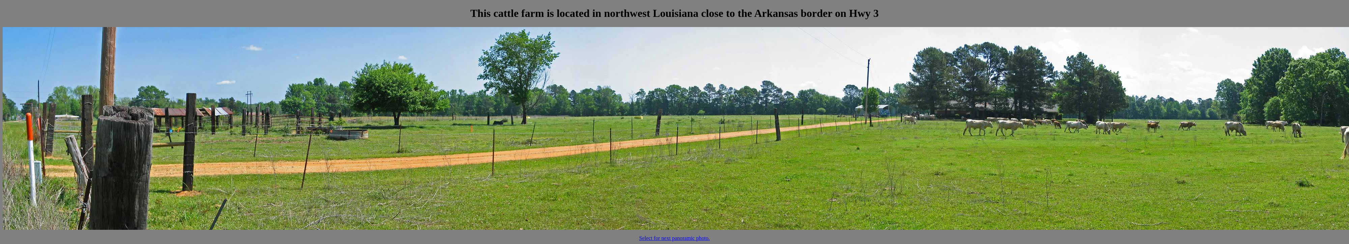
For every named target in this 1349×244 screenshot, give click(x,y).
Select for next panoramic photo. (674, 238)
